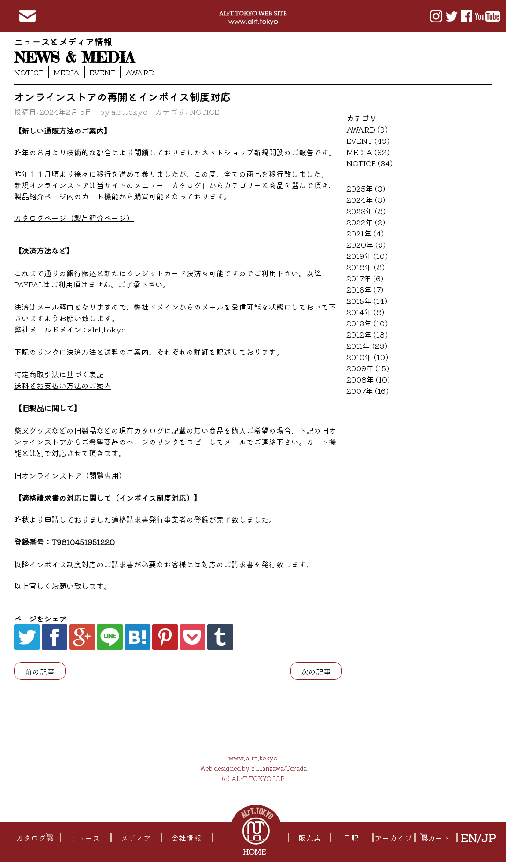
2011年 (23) (366, 345)
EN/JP (478, 837)
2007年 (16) (367, 390)
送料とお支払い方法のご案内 (62, 385)
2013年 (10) (367, 323)
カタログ (34, 837)
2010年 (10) (367, 356)
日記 (351, 837)
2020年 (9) (366, 244)
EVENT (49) (367, 140)
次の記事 (316, 671)
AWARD (139, 72)
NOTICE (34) (369, 163)
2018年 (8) (365, 267)
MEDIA (66, 72)
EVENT (102, 72)
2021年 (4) (365, 233)
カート (435, 837)
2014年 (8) (365, 311)
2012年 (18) (367, 334)
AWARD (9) (367, 129)
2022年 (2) (365, 222)
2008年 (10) (368, 379)
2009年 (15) (367, 368)
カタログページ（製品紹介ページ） (74, 217)
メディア (136, 837)
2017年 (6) (364, 278)
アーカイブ (393, 837)
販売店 (309, 837)
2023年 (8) (366, 210)
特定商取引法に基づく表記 (59, 374)
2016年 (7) (364, 289)
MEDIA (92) (367, 151)
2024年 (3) (365, 199)
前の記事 (40, 671)
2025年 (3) (365, 188)
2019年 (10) (367, 255)
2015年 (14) (366, 300)
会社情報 (186, 837)
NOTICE (29, 72)
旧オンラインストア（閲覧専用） (70, 475)
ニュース (85, 837)
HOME (255, 851)
